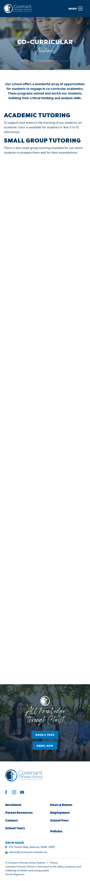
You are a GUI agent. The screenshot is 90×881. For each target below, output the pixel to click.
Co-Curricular (42, 63)
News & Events (61, 804)
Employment (60, 812)
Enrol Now (45, 745)
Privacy (54, 863)
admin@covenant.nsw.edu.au (28, 852)
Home (25, 63)
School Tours (15, 828)
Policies (56, 831)
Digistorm (19, 874)
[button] (75, 8)
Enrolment (13, 804)
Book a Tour (45, 735)
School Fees (59, 820)
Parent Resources (19, 812)
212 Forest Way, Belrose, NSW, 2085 (32, 847)
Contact (11, 820)
